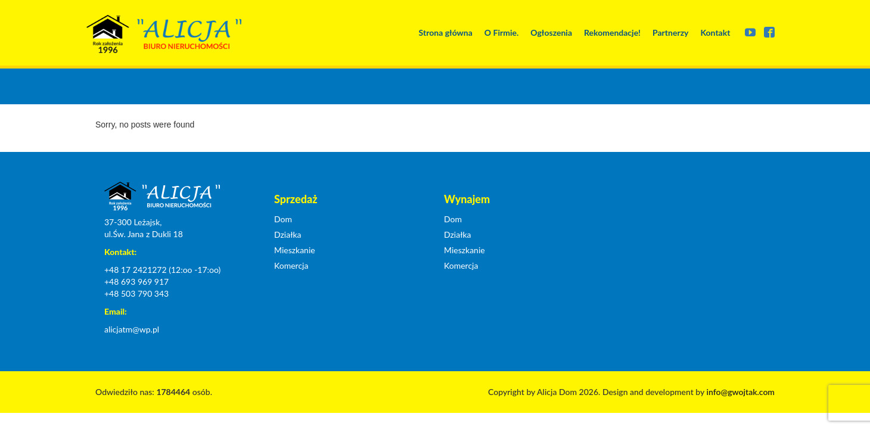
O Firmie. (501, 32)
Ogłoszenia (551, 32)
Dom (283, 219)
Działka (288, 234)
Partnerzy (670, 32)
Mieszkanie (294, 250)
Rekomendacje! (612, 32)
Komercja (291, 265)
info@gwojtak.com (740, 392)
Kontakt (715, 32)
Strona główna (446, 32)
